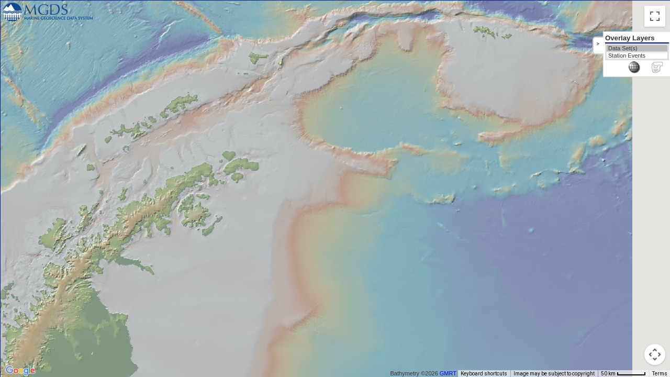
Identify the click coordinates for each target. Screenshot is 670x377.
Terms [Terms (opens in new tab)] (659, 373)
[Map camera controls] (654, 354)
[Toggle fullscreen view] (654, 16)
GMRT (451, 373)
